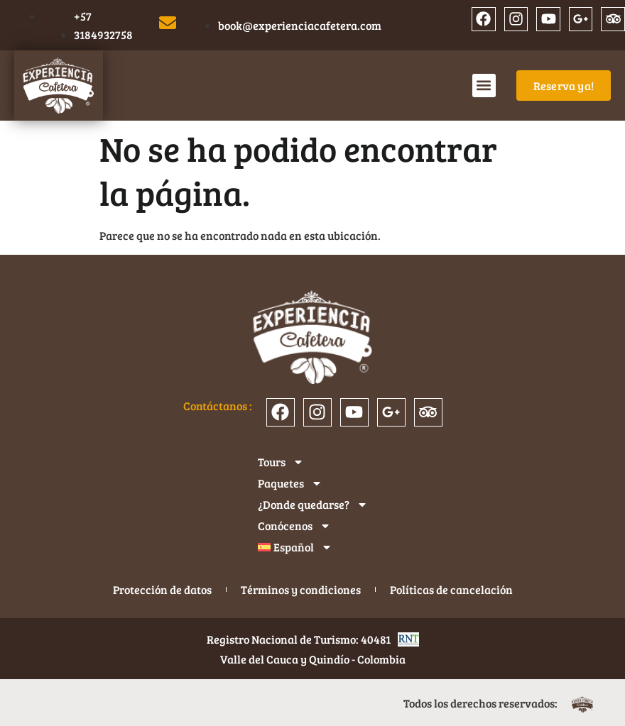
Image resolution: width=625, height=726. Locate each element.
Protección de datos (162, 590)
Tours (281, 462)
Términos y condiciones (301, 590)
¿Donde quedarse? (313, 504)
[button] (484, 85)
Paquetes (290, 483)
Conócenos (294, 526)
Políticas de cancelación (451, 590)
